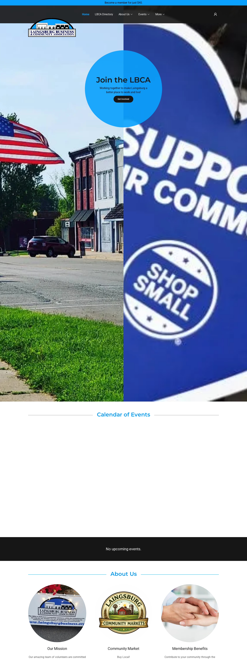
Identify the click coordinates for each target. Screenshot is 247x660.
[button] (126, 14)
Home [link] (85, 14)
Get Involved (123, 99)
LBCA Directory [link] (104, 14)
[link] (52, 12)
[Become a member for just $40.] (123, 3)
